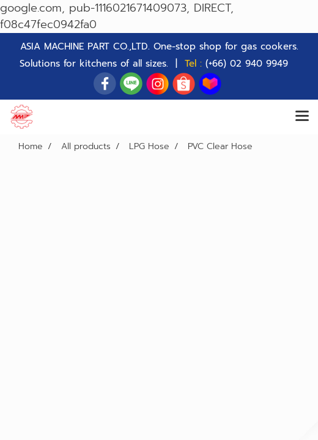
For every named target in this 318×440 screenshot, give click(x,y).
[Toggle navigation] (302, 116)
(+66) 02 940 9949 (246, 63)
